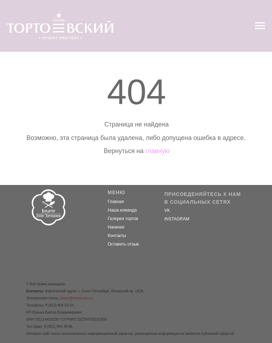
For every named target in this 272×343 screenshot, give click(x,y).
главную (157, 150)
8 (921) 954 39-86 (58, 326)
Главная (116, 201)
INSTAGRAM (176, 219)
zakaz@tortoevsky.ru (76, 298)
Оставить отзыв (123, 244)
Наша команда (122, 210)
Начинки (116, 227)
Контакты (117, 235)
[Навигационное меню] (260, 25)
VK (167, 210)
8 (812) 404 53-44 (59, 305)
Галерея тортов (123, 218)
